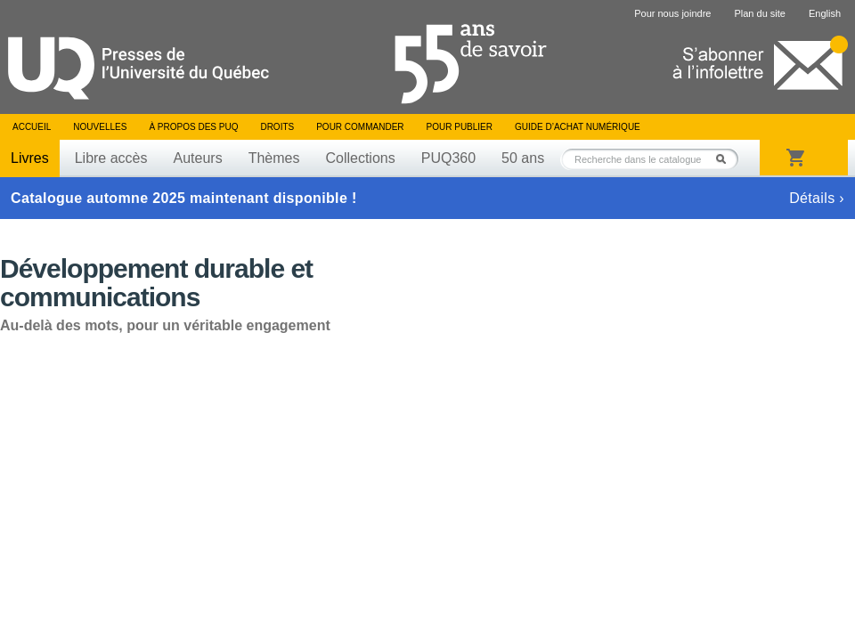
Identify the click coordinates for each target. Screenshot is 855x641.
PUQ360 (448, 158)
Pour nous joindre (672, 13)
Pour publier (460, 127)
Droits (277, 127)
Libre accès (111, 158)
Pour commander (359, 127)
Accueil (31, 127)
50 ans (522, 158)
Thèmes (274, 158)
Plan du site (759, 13)
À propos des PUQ (193, 127)
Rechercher (725, 159)
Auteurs (198, 158)
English (825, 13)
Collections (360, 158)
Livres (30, 158)
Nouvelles (99, 127)
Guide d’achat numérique (577, 127)
